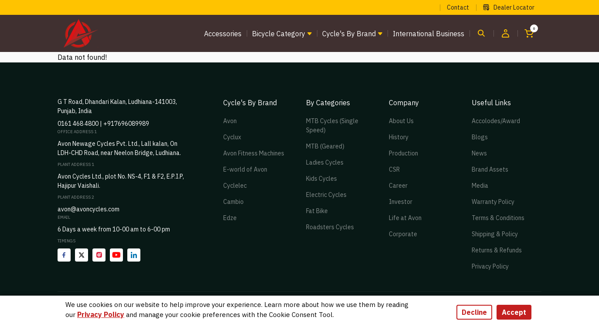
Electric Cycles (326, 195)
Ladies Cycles (325, 162)
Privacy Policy (490, 266)
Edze (230, 218)
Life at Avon (405, 218)
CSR (394, 169)
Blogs (480, 137)
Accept (514, 312)
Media (480, 186)
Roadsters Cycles (330, 227)
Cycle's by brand (349, 34)
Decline (474, 312)
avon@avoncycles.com (88, 209)
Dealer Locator (508, 7)
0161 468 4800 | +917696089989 (103, 124)
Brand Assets (490, 169)
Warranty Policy (493, 202)
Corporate (403, 234)
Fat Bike (317, 211)
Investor (400, 202)
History (398, 137)
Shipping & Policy (495, 234)
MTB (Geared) (325, 146)
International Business (428, 34)
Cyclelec (235, 186)
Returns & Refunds (497, 250)
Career (398, 186)
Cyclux (232, 137)
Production (403, 153)
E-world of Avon (245, 169)
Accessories (223, 34)
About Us (401, 121)
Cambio (233, 202)
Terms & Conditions (498, 218)
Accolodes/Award (496, 121)
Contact (458, 7)
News (479, 153)
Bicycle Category (278, 34)
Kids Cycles (321, 179)
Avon (230, 121)
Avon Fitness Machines (253, 153)
